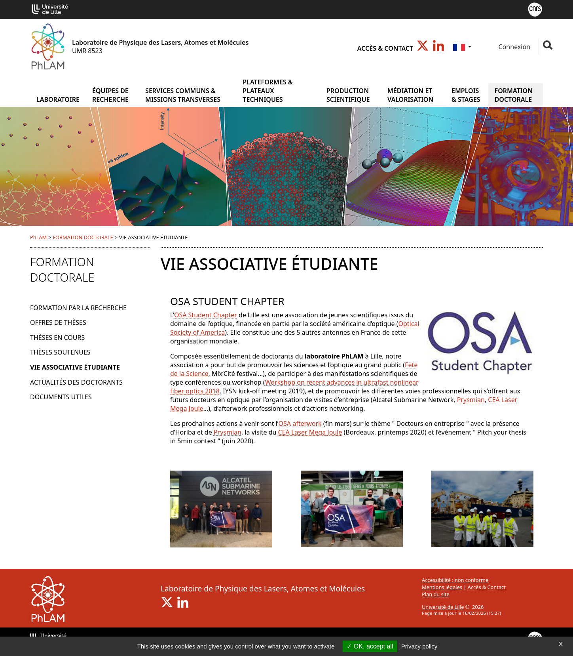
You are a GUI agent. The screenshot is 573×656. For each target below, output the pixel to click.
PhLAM (38, 237)
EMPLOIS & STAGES (466, 95)
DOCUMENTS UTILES (60, 397)
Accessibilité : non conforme (455, 580)
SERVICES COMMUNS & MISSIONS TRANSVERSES (182, 95)
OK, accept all (370, 646)
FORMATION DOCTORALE (514, 95)
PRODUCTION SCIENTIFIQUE (348, 95)
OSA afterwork (300, 423)
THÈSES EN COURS (57, 337)
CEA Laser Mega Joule (310, 432)
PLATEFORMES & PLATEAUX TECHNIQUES (267, 91)
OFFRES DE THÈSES (58, 322)
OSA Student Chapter (205, 315)
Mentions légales (442, 587)
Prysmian (471, 399)
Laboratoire (58, 99)
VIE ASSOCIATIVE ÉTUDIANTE (75, 367)
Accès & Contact (385, 48)
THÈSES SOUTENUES (60, 352)
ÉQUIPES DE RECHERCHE (110, 95)
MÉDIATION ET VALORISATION (410, 95)
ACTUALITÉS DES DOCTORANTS (76, 382)
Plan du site (436, 594)
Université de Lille (443, 606)
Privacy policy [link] (419, 646)
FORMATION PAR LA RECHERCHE (78, 307)
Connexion (513, 46)
